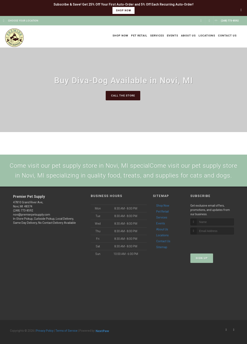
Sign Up (202, 258)
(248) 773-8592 (23, 210)
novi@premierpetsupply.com (31, 214)
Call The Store (123, 95)
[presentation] (212, 242)
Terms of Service (66, 330)
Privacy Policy (45, 330)
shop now (123, 10)
